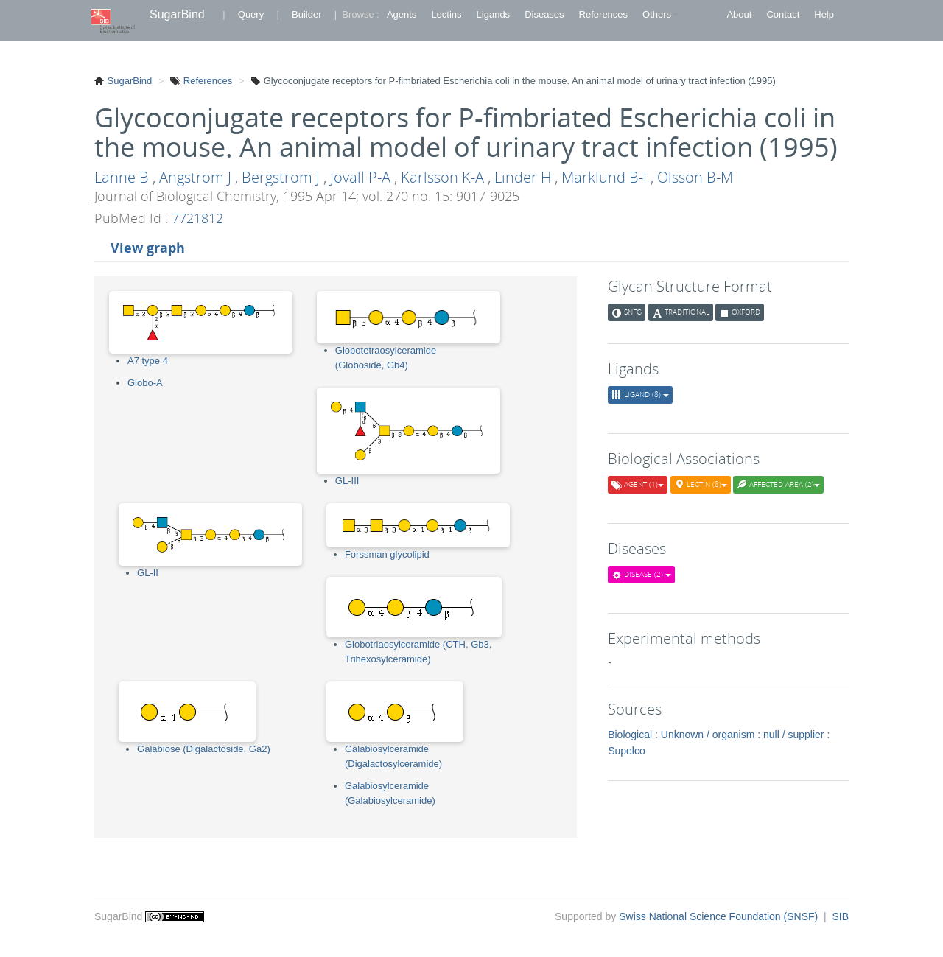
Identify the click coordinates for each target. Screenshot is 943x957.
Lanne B (121, 177)
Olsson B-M (695, 177)
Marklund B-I (604, 177)
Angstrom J (195, 177)
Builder (306, 14)
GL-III (347, 480)
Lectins (446, 14)
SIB (840, 916)
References (603, 14)
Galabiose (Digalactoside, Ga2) (203, 748)
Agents (401, 14)
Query (251, 14)
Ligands (494, 14)
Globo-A (145, 382)
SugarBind (177, 14)
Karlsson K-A (442, 177)
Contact (782, 14)
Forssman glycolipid (387, 554)
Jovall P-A (360, 177)
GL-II (147, 572)
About (738, 14)
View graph (148, 247)
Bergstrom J (281, 177)
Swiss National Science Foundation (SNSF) (720, 916)
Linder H (522, 177)
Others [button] (660, 14)
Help (824, 14)
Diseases (544, 14)
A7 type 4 (147, 360)
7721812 (197, 218)
